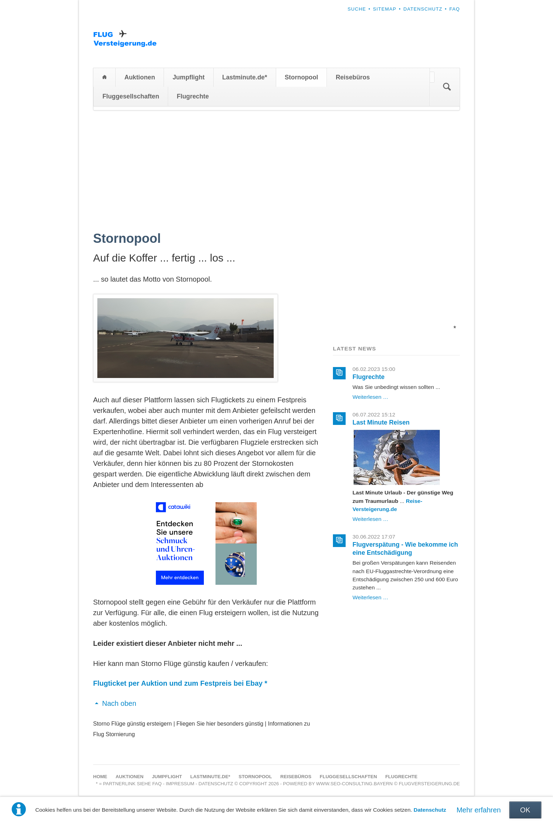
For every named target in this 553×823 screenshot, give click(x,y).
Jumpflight (188, 78)
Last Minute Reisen (381, 423)
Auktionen (139, 78)
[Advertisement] (276, 164)
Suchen (447, 88)
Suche (356, 9)
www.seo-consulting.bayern (354, 784)
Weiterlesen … (371, 398)
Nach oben (119, 704)
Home (104, 78)
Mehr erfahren (478, 810)
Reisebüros (353, 78)
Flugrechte (193, 96)
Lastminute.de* (244, 78)
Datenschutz (430, 810)
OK (525, 810)
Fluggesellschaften (130, 96)
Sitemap (384, 9)
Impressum (180, 784)
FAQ (454, 9)
